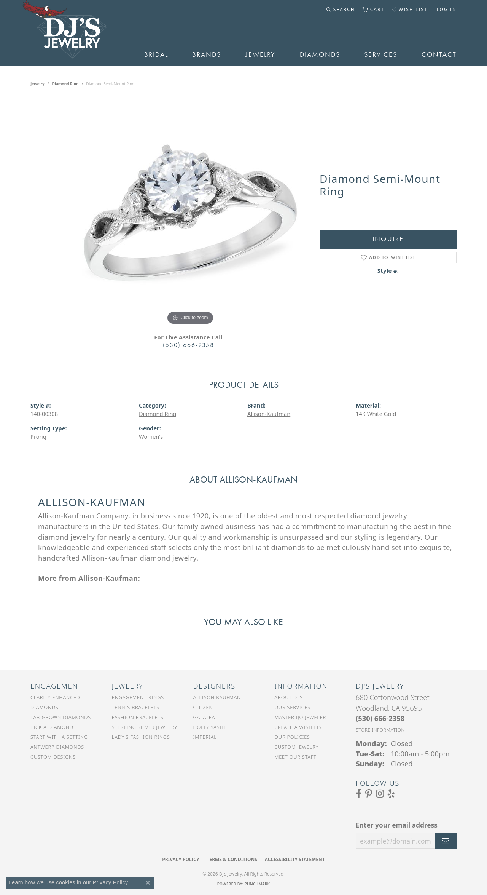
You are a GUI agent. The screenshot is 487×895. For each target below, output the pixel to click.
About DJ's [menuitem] (288, 697)
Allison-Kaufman (268, 413)
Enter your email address (397, 824)
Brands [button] (206, 54)
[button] (340, 9)
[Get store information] (380, 730)
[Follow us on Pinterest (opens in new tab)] (368, 793)
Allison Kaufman (217, 697)
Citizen (203, 707)
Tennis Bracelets (135, 707)
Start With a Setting (59, 737)
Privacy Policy (180, 859)
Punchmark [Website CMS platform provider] (257, 884)
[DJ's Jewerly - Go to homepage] (76, 33)
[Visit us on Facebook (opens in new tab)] (358, 793)
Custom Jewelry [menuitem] (296, 746)
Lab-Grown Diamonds (60, 717)
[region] (190, 212)
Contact (439, 54)
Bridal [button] (156, 54)
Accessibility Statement (295, 859)
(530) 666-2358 (188, 345)
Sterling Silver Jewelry (144, 727)
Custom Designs (53, 756)
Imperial (205, 737)
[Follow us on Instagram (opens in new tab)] (380, 793)
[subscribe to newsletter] (446, 841)
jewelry (37, 83)
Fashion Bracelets (138, 717)
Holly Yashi (209, 727)
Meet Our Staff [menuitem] (295, 756)
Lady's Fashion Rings (141, 737)
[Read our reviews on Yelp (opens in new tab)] (391, 793)
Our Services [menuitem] (292, 707)
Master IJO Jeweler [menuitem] (300, 717)
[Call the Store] (380, 718)
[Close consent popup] (148, 883)
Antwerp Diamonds (57, 746)
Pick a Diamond (51, 727)
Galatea (204, 717)
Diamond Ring (65, 83)
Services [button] (380, 54)
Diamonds (320, 54)
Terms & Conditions (232, 859)
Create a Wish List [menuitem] (299, 727)
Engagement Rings (138, 697)
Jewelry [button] (260, 54)
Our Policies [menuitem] (292, 737)
